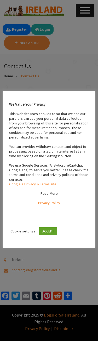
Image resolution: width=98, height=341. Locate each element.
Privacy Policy (49, 202)
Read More (49, 193)
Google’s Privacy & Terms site (32, 184)
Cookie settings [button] (22, 231)
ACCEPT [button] (48, 231)
